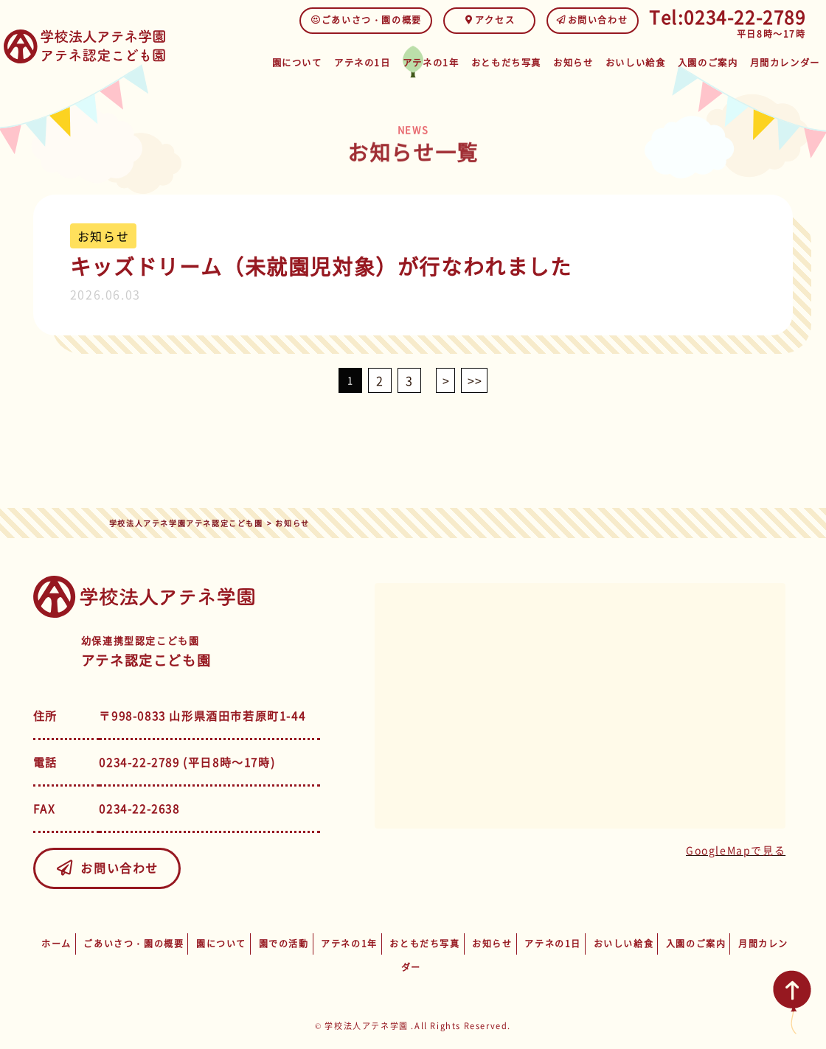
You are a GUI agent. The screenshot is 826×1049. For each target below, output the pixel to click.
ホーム (56, 943)
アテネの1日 (358, 60)
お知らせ (572, 60)
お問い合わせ (592, 20)
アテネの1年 (428, 60)
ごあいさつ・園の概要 (366, 20)
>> (475, 380)
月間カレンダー (785, 60)
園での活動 (284, 943)
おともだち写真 (503, 60)
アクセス (489, 20)
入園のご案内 (709, 60)
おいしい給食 (636, 60)
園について (291, 60)
